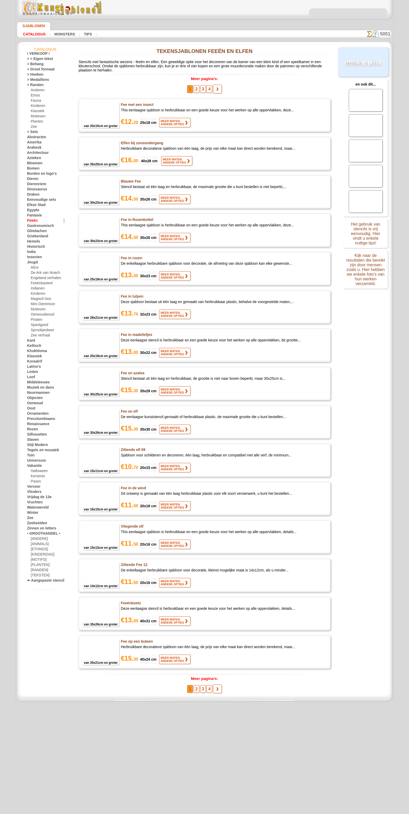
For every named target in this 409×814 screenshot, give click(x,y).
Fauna (35, 101)
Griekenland (35, 237)
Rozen (31, 430)
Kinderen (37, 106)
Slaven (32, 440)
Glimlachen (35, 232)
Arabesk (33, 148)
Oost (30, 409)
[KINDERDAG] (41, 555)
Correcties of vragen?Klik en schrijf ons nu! (204, 713)
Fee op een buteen (136, 640)
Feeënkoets (131, 601)
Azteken (33, 158)
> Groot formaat (38, 70)
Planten (36, 122)
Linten (31, 372)
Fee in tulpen (132, 295)
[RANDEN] (38, 571)
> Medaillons (36, 80)
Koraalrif (33, 362)
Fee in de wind (133, 486)
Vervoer (32, 487)
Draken (32, 195)
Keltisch (33, 346)
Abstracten (35, 138)
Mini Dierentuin (42, 305)
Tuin (30, 456)
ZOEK (263, 730)
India (30, 252)
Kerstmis (37, 477)
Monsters (60, 34)
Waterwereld (36, 508)
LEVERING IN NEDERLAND (232, 730)
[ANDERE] (38, 539)
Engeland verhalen (44, 278)
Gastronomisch (38, 226)
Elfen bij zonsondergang (141, 141)
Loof (30, 378)
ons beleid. (277, 809)
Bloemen (33, 164)
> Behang (33, 65)
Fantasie (33, 216)
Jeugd (31, 263)
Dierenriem (35, 185)
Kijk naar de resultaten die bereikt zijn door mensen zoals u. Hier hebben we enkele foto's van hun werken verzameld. (365, 266)
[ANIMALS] (39, 544)
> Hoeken (33, 75)
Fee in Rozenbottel (137, 218)
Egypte (32, 211)
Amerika (33, 143)
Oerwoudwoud (41, 315)
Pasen (35, 482)
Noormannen (36, 393)
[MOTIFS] (38, 560)
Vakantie (33, 466)
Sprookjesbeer (41, 331)
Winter (32, 513)
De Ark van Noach (44, 273)
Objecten (33, 398)
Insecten (33, 258)
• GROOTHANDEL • (40, 534)
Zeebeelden (35, 524)
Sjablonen (31, 25)
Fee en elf (129, 410)
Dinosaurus (35, 190)
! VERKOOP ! (36, 54)
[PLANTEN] (39, 565)
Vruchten (33, 503)
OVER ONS (173, 730)
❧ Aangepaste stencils (43, 581)
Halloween (38, 471)
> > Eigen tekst (37, 59)
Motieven (37, 117)
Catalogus (33, 34)
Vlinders (33, 492)
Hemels (32, 242)
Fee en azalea (132, 371)
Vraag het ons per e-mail (204, 777)
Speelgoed (38, 325)
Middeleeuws (36, 383)
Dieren (32, 179)
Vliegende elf (132, 525)
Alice (34, 268)
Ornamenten (36, 414)
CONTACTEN (196, 730)
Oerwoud (33, 404)
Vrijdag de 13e (37, 498)
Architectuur (36, 153)
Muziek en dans (38, 388)
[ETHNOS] (38, 550)
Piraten (36, 320)
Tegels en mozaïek (39, 451)
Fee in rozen (131, 256)
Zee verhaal (39, 336)
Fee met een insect (137, 103)
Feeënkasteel (40, 284)
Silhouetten (35, 435)
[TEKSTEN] (38, 576)
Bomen (32, 169)
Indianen (37, 289)
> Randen (33, 85)
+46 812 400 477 (212, 742)
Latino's (33, 367)
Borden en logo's (39, 174)
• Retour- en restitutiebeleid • (204, 768)
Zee (33, 127)
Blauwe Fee (130, 180)
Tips (81, 34)
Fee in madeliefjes (136, 333)
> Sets (31, 132)
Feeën (31, 221)
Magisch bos (40, 299)
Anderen (37, 91)
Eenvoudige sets (38, 200)
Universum (35, 461)
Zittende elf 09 (133, 448)
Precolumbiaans (38, 419)
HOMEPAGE (151, 730)
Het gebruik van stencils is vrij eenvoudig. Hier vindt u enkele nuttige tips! (366, 232)
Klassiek (37, 112)
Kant (30, 341)
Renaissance (36, 425)
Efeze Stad (34, 205)
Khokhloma (35, 351)
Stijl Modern (36, 445)
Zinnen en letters (39, 529)
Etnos (35, 96)
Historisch (34, 247)
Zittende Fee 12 (134, 563)
